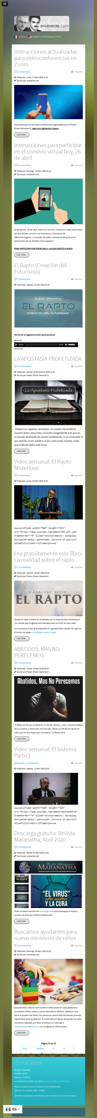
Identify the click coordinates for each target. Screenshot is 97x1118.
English (36, 37)
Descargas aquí (46, 911)
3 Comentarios (22, 567)
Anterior (40, 1048)
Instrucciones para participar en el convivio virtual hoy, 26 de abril (48, 151)
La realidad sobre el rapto (44, 632)
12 (64, 1053)
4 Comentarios (22, 366)
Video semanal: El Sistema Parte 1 (45, 752)
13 (76, 1053)
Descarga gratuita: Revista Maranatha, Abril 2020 (44, 836)
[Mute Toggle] (66, 344)
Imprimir (78, 72)
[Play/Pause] (16, 344)
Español (22, 37)
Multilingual (48, 37)
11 (53, 1053)
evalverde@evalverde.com (57, 1081)
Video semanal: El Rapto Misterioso (42, 465)
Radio (58, 37)
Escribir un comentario (26, 763)
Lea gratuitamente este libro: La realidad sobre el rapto (48, 556)
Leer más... (22, 134)
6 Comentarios (22, 165)
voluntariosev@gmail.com (26, 1026)
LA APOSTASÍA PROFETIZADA (48, 359)
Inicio (24, 1048)
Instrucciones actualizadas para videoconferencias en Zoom (45, 58)
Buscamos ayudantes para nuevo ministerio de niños (45, 935)
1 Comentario (22, 72)
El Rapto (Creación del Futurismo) (40, 268)
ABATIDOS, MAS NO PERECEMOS (37, 652)
